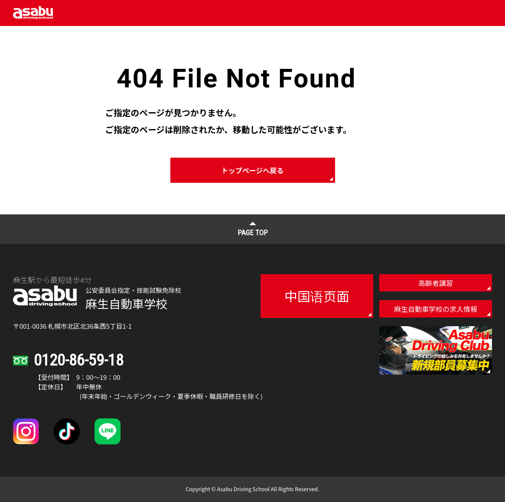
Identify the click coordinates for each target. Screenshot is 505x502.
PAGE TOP (253, 232)
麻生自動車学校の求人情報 (435, 309)
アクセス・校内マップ (342, 33)
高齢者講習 (435, 283)
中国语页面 (316, 295)
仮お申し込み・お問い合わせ (437, 34)
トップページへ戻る (253, 170)
